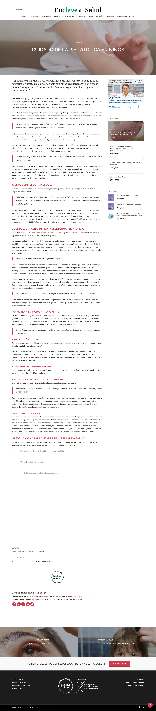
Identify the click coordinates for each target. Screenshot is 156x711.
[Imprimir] (32, 604)
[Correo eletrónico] (28, 604)
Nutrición (99, 16)
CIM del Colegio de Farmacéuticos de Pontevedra (31, 561)
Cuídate (25, 16)
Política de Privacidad (135, 682)
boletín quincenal (75, 596)
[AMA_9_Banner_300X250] (126, 110)
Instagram (45, 596)
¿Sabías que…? (46, 16)
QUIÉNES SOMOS (19, 682)
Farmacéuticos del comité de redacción (28, 552)
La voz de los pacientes (125, 16)
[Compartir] (14, 604)
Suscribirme (20, 10)
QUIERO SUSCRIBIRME (119, 664)
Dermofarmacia (69, 16)
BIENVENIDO (17, 679)
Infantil (57, 16)
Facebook (33, 596)
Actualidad (35, 16)
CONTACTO (16, 688)
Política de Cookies (136, 685)
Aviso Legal (139, 679)
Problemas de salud (85, 16)
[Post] (19, 604)
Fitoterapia (110, 16)
